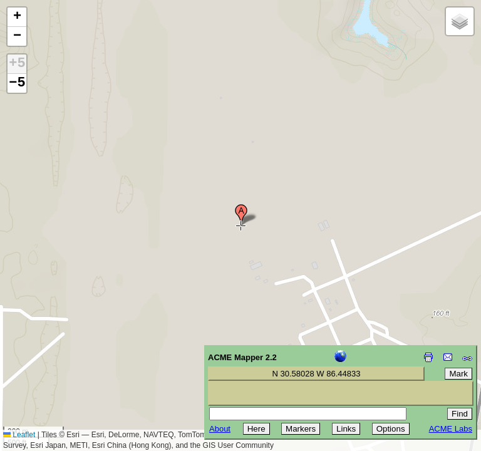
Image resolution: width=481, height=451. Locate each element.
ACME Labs (450, 428)
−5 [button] (17, 83)
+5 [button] (17, 63)
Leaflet (19, 434)
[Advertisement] (66, 362)
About (219, 428)
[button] (241, 215)
